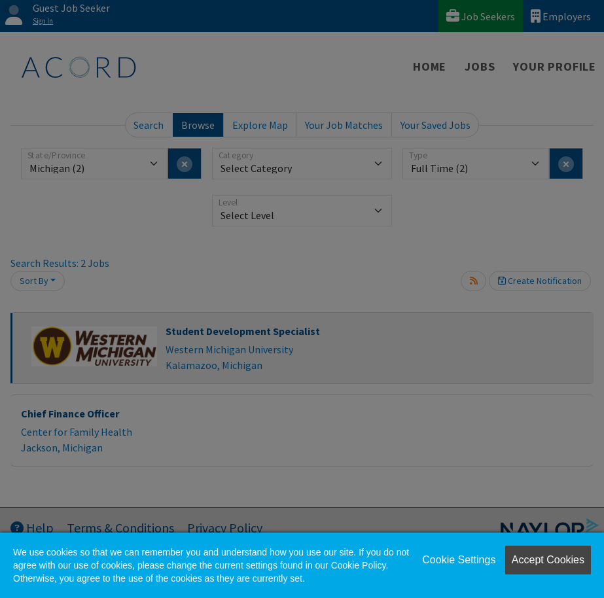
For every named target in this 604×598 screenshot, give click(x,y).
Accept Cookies (548, 559)
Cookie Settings (458, 559)
